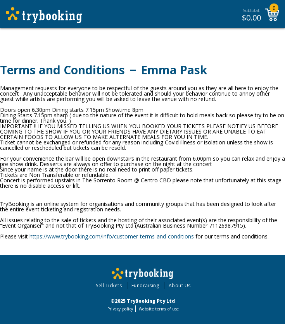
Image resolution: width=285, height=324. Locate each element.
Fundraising (145, 285)
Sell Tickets (109, 285)
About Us (180, 285)
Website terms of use (159, 309)
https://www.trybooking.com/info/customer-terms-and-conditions (111, 236)
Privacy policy (120, 309)
